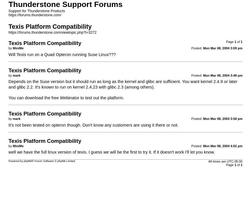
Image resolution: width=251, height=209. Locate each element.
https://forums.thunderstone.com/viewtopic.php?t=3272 (52, 32)
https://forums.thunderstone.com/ (34, 15)
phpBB (28, 161)
